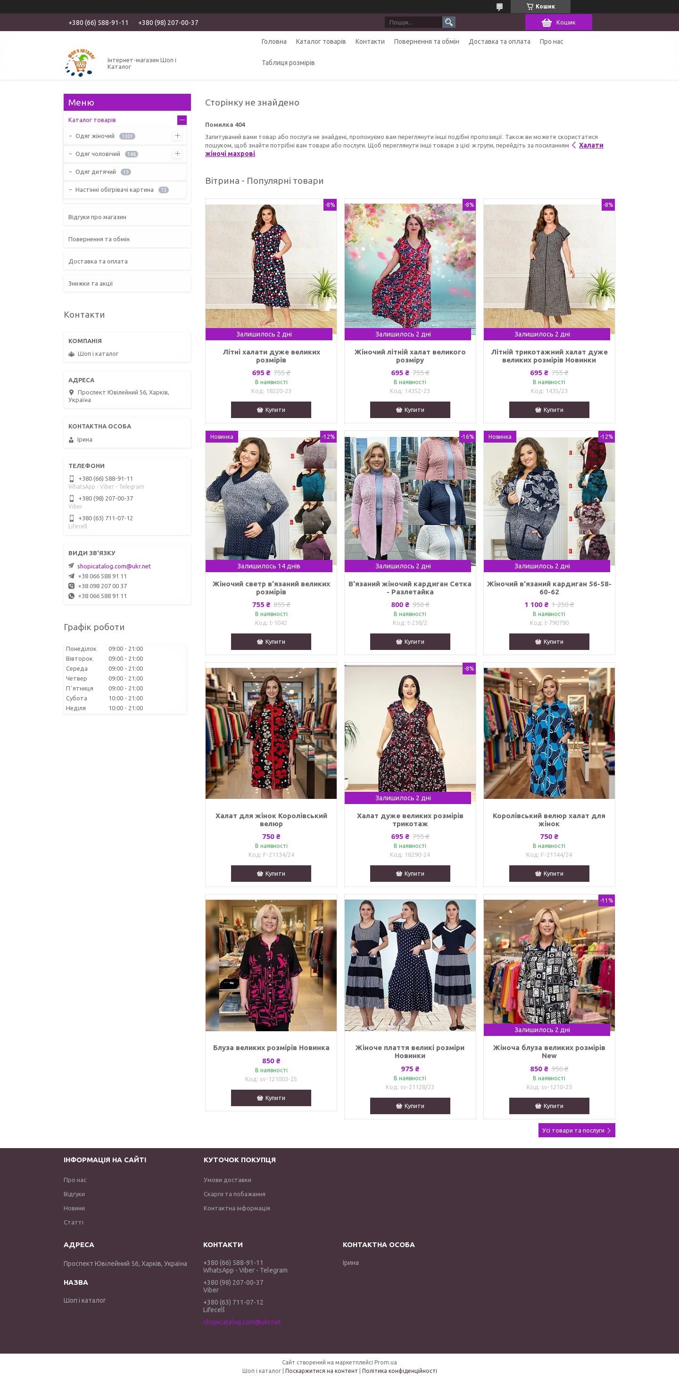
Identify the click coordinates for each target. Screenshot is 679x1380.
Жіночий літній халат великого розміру (410, 356)
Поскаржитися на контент (321, 1371)
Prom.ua (385, 1362)
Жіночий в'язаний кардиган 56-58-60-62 (549, 588)
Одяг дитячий (95, 171)
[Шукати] (448, 22)
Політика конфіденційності (399, 1371)
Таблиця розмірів (288, 62)
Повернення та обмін (426, 41)
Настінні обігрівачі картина (114, 189)
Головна (274, 41)
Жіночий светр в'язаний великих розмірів (271, 588)
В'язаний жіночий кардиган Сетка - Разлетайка (410, 588)
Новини (74, 1208)
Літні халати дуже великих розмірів (271, 356)
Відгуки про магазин (97, 217)
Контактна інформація (237, 1208)
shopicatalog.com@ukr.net (114, 566)
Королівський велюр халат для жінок (549, 820)
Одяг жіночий (95, 135)
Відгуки (74, 1194)
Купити (275, 409)
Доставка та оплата (499, 41)
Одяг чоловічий (97, 153)
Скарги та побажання (234, 1194)
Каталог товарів (321, 41)
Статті (73, 1222)
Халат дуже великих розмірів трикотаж (410, 820)
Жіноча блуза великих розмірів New (549, 1051)
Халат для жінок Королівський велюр (271, 820)
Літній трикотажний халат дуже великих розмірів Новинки (549, 356)
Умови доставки (227, 1179)
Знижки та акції (90, 283)
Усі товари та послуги (573, 1130)
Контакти (370, 41)
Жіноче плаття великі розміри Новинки (410, 1051)
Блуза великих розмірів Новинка (271, 1047)
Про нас (551, 41)
